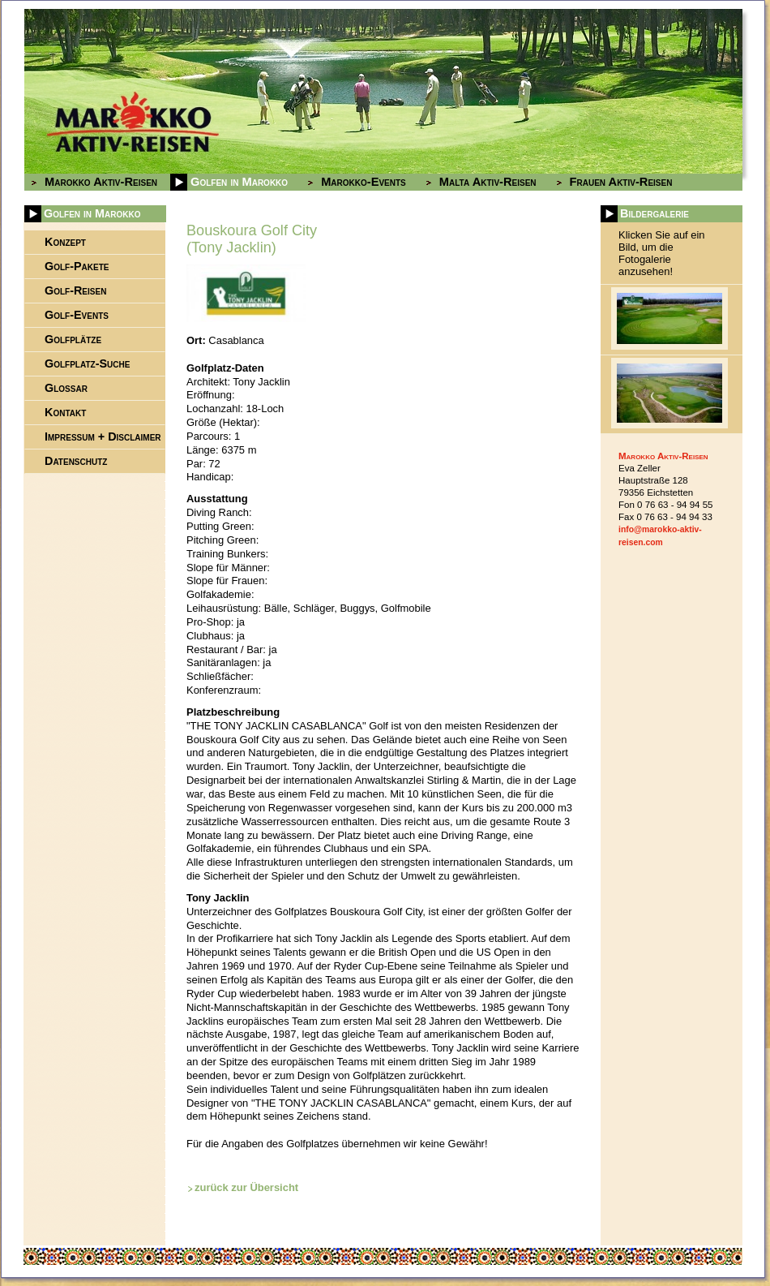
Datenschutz (76, 460)
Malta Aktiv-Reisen (488, 181)
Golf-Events (77, 314)
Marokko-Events (363, 181)
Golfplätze (73, 339)
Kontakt (65, 412)
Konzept (65, 241)
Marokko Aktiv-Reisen (101, 181)
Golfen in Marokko (239, 181)
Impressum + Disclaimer (103, 436)
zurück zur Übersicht (246, 1187)
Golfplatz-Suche (87, 363)
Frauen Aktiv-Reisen (621, 181)
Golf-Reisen (75, 290)
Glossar (66, 387)
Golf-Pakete (77, 266)
